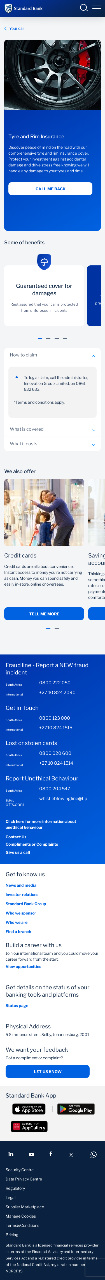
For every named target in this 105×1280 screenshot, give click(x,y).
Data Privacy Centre (24, 1179)
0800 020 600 (55, 753)
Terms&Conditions (22, 1225)
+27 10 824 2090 (57, 692)
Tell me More (44, 613)
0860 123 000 (54, 718)
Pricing (12, 1234)
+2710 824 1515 (55, 727)
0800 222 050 (55, 682)
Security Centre (20, 1169)
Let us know (48, 1071)
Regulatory (15, 1188)
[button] (40, 341)
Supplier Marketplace (25, 1206)
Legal (10, 1197)
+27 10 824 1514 (56, 763)
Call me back (51, 188)
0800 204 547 (54, 788)
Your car (14, 28)
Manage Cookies (21, 1216)
